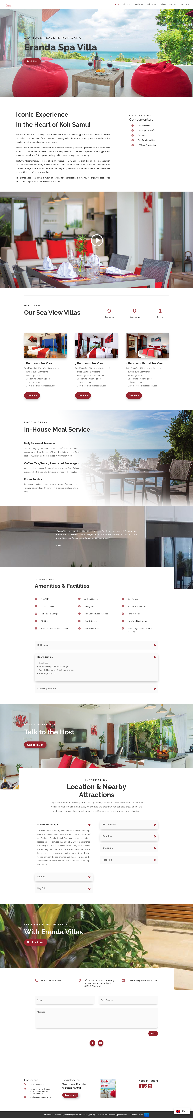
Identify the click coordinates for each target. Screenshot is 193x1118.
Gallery (163, 4)
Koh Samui (151, 4)
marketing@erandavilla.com (142, 980)
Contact (172, 4)
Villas (125, 4)
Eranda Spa (138, 4)
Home (116, 4)
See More (32, 395)
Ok (147, 1115)
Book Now (184, 4)
